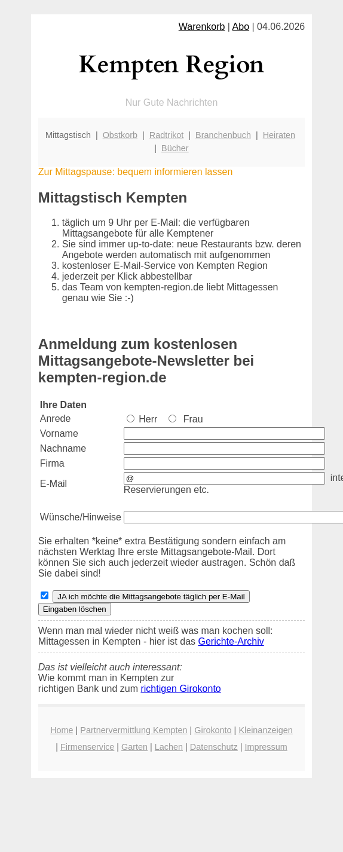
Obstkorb (120, 135)
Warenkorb (202, 27)
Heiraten (279, 135)
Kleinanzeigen (265, 730)
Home (61, 730)
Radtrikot (166, 135)
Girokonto (212, 730)
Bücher (175, 148)
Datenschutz (214, 747)
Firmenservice (87, 747)
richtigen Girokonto (180, 689)
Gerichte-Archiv (231, 641)
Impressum (266, 747)
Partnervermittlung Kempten (133, 730)
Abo (240, 27)
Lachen (169, 747)
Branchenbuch (223, 135)
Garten (134, 747)
